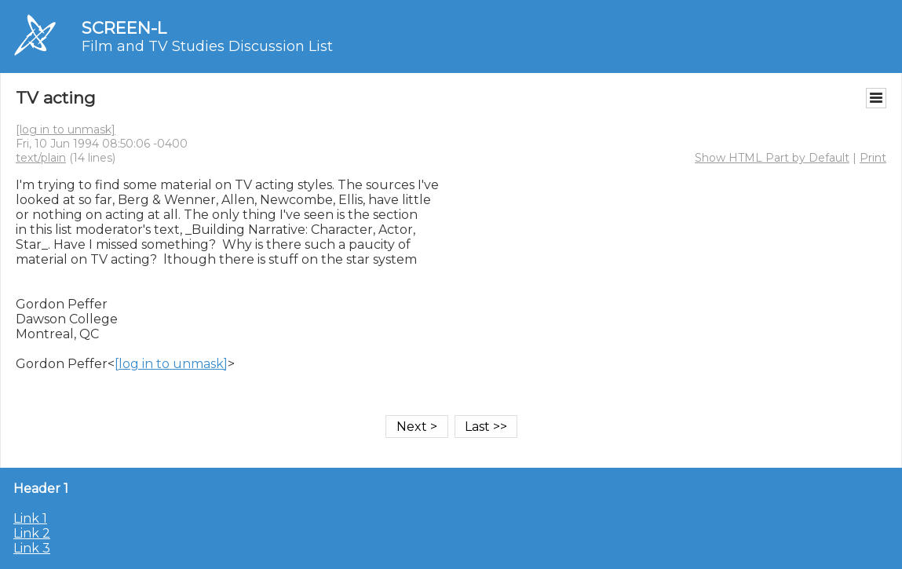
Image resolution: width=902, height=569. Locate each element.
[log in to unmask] (65, 129)
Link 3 (31, 548)
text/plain (41, 158)
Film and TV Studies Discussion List (207, 46)
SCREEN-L (124, 28)
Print (873, 158)
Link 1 (30, 518)
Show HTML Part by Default (772, 158)
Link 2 (31, 533)
